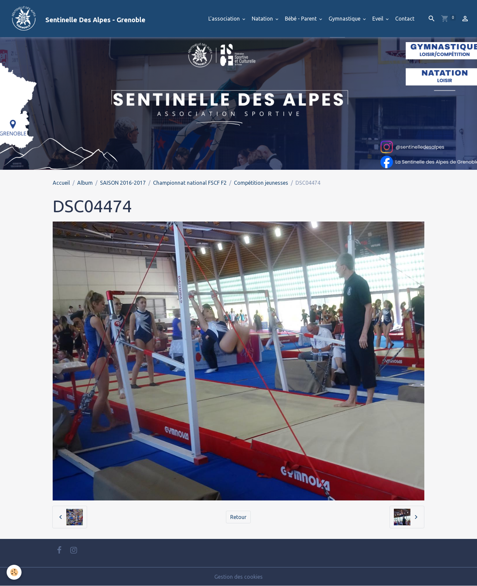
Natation (263, 19)
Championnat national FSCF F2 (190, 183)
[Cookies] (14, 572)
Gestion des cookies (238, 577)
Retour (238, 517)
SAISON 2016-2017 (123, 183)
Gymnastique (345, 19)
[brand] (75, 18)
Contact (404, 19)
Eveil (378, 19)
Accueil (61, 183)
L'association (224, 19)
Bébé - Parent (301, 19)
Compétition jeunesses (261, 183)
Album (85, 183)
